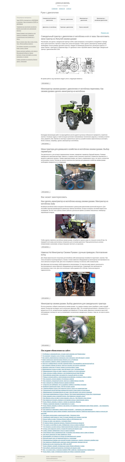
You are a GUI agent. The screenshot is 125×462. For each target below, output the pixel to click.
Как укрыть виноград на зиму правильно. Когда (57, 434)
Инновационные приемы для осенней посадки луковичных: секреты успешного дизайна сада (70, 440)
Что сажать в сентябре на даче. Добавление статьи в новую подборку (64, 425)
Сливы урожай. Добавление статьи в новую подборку (59, 430)
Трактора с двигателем (66, 27)
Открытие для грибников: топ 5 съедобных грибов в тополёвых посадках (64, 384)
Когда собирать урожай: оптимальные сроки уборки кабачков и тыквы (64, 446)
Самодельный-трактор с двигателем (49, 19)
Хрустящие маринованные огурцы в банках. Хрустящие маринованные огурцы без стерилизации (72, 394)
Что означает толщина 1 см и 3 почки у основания (57, 356)
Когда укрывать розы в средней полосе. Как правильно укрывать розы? (64, 396)
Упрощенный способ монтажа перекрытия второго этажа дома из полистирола (66, 390)
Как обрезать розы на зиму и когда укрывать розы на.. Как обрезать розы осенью (67, 398)
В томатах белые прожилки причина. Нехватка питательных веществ (63, 423)
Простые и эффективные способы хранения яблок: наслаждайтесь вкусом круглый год (68, 363)
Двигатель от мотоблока (49, 27)
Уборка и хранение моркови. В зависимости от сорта (58, 403)
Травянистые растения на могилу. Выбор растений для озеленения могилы (27, 28)
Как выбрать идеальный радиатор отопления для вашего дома (61, 448)
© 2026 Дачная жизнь (21, 456)
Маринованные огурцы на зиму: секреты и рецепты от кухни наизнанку (64, 371)
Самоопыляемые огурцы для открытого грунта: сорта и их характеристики (65, 388)
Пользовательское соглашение (56, 456)
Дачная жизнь (62, 3)
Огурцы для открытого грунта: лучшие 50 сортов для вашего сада (62, 428)
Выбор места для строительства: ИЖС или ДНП (57, 444)
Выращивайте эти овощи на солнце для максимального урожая (62, 436)
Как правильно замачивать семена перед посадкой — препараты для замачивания (67, 409)
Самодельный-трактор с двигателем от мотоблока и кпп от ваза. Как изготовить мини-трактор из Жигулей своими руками (75, 37)
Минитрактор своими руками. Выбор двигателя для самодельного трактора (73, 303)
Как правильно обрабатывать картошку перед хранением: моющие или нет (65, 442)
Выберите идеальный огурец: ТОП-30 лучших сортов (59, 386)
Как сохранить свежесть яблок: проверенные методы (58, 361)
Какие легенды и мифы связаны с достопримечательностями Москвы (63, 373)
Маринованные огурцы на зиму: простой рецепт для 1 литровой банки (63, 369)
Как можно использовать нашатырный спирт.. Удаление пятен (61, 415)
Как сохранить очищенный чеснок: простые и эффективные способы (63, 380)
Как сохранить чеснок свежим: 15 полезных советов (58, 379)
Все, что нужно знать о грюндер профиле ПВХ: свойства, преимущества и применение (69, 449)
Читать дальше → (46, 83)
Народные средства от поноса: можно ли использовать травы (60, 367)
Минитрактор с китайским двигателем (101, 19)
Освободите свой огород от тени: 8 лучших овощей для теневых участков (65, 417)
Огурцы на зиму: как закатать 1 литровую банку (57, 421)
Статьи (68, 8)
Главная (54, 8)
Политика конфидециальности (52, 458)
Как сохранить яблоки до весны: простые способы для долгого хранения (63, 365)
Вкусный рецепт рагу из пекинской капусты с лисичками (59, 438)
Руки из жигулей (83, 27)
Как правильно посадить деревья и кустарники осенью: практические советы (66, 400)
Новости (62, 8)
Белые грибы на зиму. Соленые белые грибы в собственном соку (62, 419)
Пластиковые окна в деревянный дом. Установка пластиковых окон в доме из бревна (68, 432)
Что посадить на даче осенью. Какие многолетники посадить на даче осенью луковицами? (70, 426)
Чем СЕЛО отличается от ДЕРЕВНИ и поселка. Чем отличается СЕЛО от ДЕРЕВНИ (27, 22)
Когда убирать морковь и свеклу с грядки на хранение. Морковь (62, 402)
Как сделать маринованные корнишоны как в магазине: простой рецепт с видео (66, 357)
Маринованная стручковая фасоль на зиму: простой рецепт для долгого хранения (67, 392)
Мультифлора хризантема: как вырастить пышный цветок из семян (63, 375)
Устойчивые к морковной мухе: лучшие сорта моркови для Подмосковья (63, 354)
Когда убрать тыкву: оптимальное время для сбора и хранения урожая (64, 451)
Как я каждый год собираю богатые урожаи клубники (58, 382)
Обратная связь (78, 456)
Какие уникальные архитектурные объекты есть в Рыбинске (60, 359)
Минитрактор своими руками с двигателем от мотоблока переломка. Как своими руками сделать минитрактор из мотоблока (72, 90)
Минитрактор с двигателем (84, 19)
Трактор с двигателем (67, 19)
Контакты (48, 456)
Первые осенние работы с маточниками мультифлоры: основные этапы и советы (67, 377)
